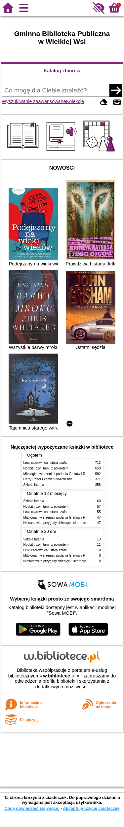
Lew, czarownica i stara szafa (45, 463)
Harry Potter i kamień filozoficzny (47, 479)
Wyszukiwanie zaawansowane (34, 101)
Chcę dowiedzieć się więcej (31, 808)
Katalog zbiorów (62, 70)
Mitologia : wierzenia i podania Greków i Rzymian (59, 474)
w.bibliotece (59, 675)
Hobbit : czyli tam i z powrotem (46, 468)
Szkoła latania (33, 485)
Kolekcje (75, 101)
